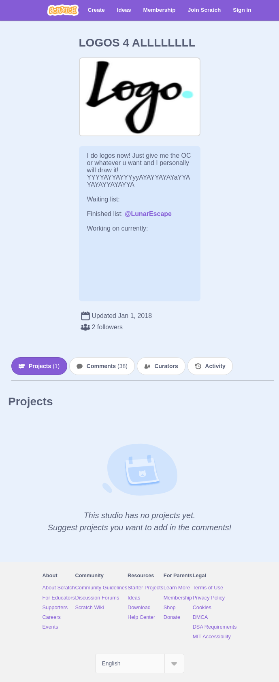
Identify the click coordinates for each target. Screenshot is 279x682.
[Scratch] (63, 10)
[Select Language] (139, 663)
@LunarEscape (148, 213)
